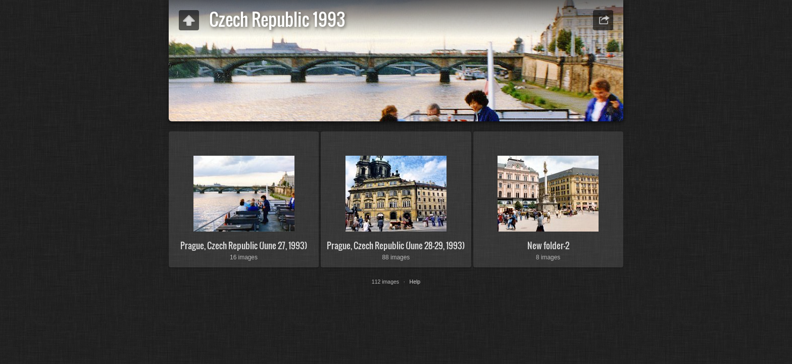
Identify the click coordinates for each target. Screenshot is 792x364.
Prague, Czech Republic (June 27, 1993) (243, 245)
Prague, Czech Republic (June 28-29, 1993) (396, 245)
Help (415, 282)
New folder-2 (548, 245)
